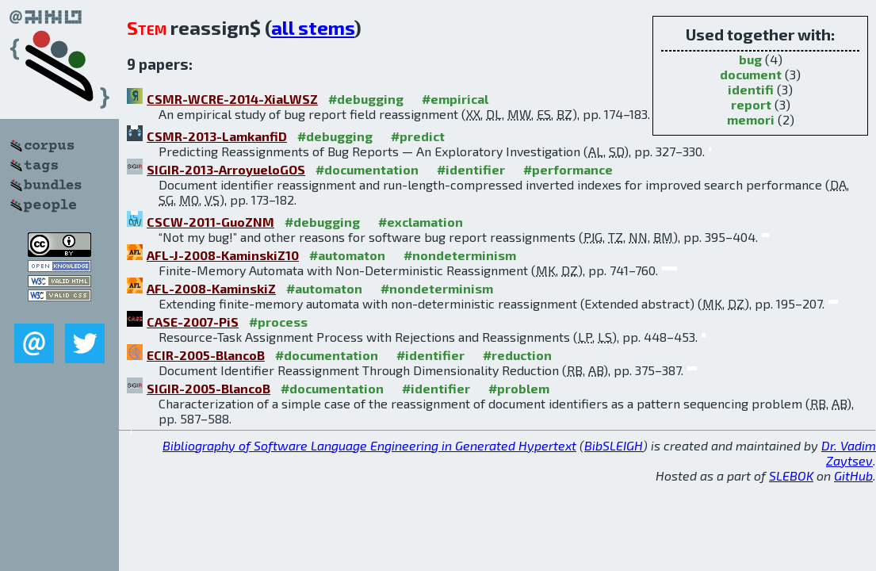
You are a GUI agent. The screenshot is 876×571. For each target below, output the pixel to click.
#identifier (471, 169)
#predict (418, 136)
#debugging (366, 98)
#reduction (517, 354)
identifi (751, 89)
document (751, 74)
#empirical (455, 98)
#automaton (347, 255)
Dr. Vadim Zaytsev (848, 453)
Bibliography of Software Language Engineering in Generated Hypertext (369, 445)
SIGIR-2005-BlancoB (208, 388)
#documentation (367, 169)
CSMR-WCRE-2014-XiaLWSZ (232, 98)
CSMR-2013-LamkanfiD (217, 136)
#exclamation (420, 221)
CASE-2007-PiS (193, 321)
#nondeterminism (460, 255)
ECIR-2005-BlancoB (206, 354)
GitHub (853, 475)
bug (750, 59)
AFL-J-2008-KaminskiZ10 (223, 255)
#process (278, 321)
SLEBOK (791, 475)
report (751, 104)
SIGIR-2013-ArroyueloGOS (226, 169)
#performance (568, 169)
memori (751, 119)
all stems (312, 27)
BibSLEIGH (613, 445)
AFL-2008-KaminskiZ (211, 288)
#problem (518, 388)
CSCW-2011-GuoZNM (210, 221)
